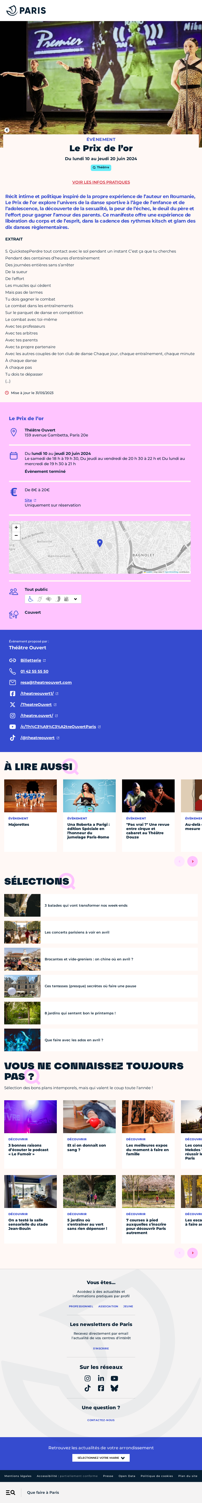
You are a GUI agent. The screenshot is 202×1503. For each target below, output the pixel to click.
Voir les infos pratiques (101, 182)
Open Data (127, 1476)
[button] (100, 543)
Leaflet (148, 572)
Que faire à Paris (43, 1492)
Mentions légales (18, 1476)
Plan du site (188, 1476)
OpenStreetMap (172, 572)
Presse (108, 1476)
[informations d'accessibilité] (53, 599)
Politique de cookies (157, 1476)
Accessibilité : (67, 1476)
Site (28, 500)
